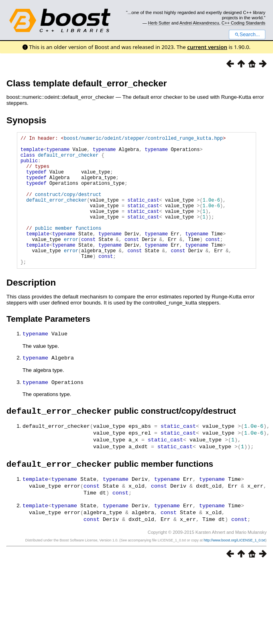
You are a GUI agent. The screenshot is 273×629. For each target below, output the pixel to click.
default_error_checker (68, 159)
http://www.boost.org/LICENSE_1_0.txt (234, 568)
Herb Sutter (159, 22)
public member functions (68, 248)
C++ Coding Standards (243, 22)
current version (207, 47)
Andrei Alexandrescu (199, 22)
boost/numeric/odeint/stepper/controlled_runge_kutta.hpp (143, 139)
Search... (247, 34)
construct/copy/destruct (68, 207)
